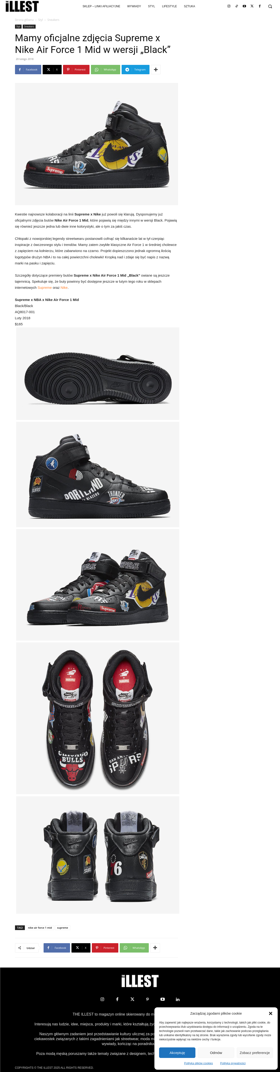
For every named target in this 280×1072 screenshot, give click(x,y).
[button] (270, 1013)
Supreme (44, 287)
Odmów (216, 1053)
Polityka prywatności (233, 1063)
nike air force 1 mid (40, 927)
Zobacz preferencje (255, 1053)
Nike (64, 287)
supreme (62, 927)
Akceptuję (177, 1053)
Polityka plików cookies (198, 1063)
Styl (40, 20)
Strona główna (24, 20)
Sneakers (29, 26)
